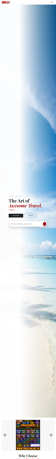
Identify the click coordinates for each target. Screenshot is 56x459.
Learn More (16, 215)
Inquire (30, 215)
